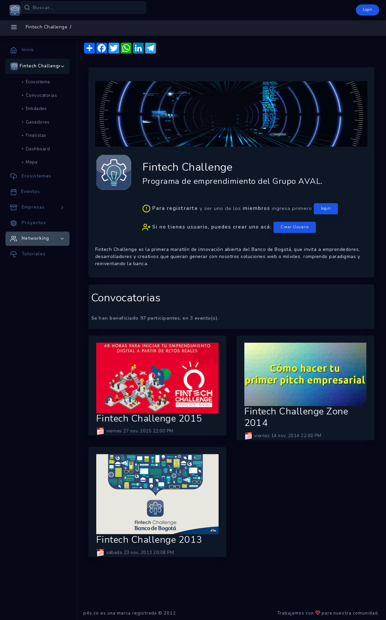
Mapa (32, 162)
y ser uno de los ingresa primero (240, 218)
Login (367, 9)
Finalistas (36, 135)
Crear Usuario (295, 227)
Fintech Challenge (47, 27)
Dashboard (38, 149)
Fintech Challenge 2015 (149, 419)
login (326, 208)
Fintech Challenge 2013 (149, 540)
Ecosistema (38, 82)
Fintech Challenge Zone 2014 (296, 417)
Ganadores (38, 122)
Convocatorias (41, 95)
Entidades (36, 109)
